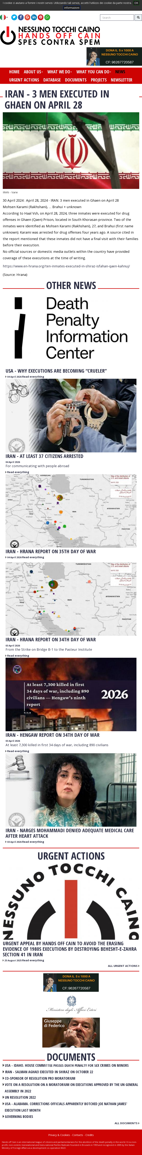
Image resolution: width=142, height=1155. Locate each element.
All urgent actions (123, 966)
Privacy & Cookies (59, 1135)
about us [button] (33, 72)
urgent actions (24, 80)
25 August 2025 (13, 960)
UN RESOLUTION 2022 (20, 1097)
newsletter (121, 80)
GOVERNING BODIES (19, 1116)
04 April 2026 (14, 376)
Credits (89, 1135)
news (120, 72)
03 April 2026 (13, 645)
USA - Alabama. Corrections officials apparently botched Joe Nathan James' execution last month (66, 1107)
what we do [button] (59, 72)
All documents (127, 1123)
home (14, 72)
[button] (5, 17)
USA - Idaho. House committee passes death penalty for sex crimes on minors (67, 1065)
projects (99, 80)
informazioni (71, 7)
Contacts (77, 1135)
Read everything (33, 376)
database (52, 80)
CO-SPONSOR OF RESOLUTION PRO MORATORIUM (40, 1078)
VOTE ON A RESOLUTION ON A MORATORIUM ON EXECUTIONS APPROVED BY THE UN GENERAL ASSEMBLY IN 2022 (71, 1088)
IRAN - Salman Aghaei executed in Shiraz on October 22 (49, 1071)
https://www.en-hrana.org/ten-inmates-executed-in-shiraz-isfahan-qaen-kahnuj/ (66, 266)
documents (76, 80)
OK (136, 3)
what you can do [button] (93, 72)
